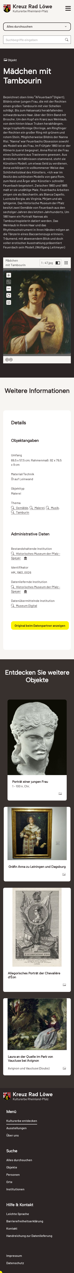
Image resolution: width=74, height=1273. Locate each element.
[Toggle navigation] (68, 8)
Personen (13, 1174)
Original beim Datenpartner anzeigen (40, 625)
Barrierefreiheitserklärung (24, 1221)
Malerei (37, 508)
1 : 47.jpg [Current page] (47, 263)
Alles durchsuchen (19, 1160)
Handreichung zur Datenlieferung (29, 1235)
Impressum (14, 1255)
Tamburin (20, 512)
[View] (66, 262)
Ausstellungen (16, 1128)
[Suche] (33, 40)
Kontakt (11, 1228)
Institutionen (15, 1189)
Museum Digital (24, 605)
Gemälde (19, 508)
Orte (9, 1182)
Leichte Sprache (17, 1214)
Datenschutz (15, 1263)
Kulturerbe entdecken (21, 1120)
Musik (52, 508)
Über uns (12, 1135)
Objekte (11, 1167)
